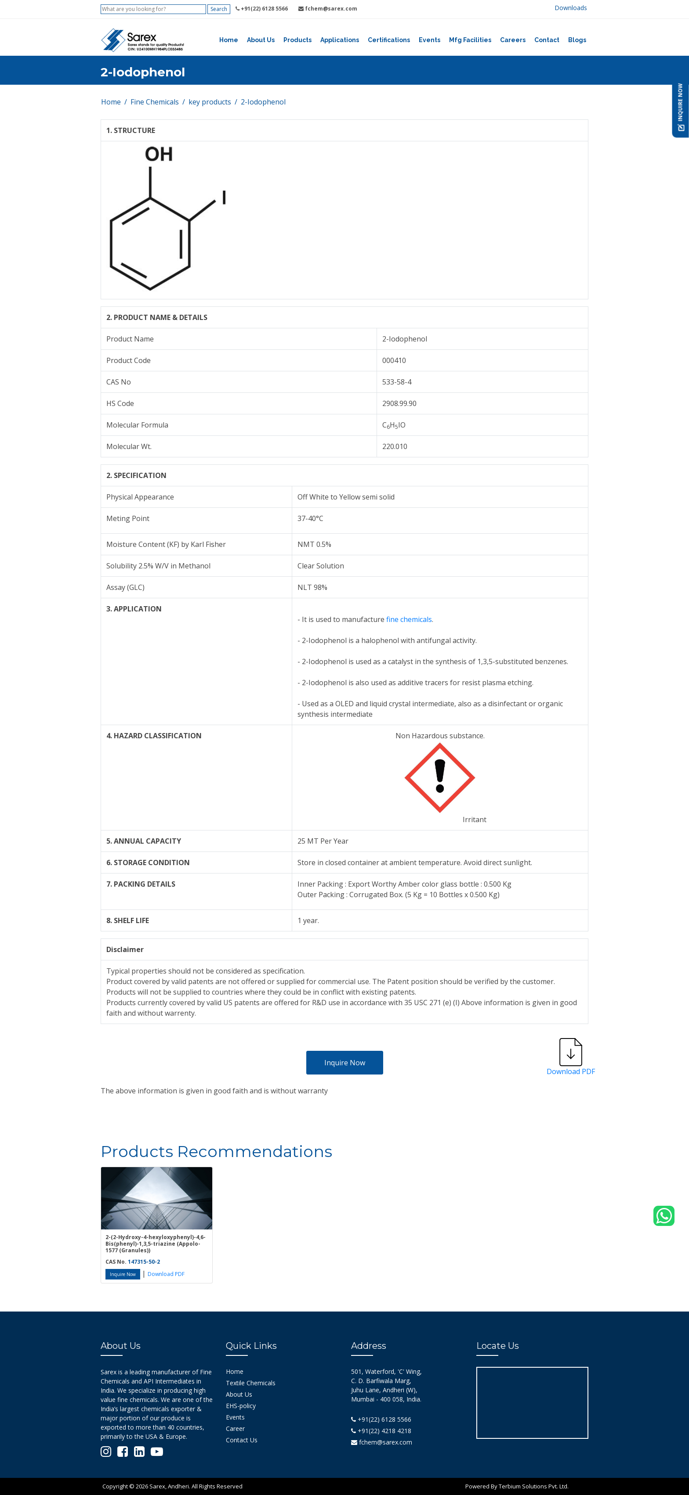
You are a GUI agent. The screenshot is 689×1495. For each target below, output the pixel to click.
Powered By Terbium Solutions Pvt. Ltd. (517, 1486)
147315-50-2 (144, 1261)
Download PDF (166, 1274)
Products (297, 39)
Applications (339, 39)
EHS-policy (241, 1406)
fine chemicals (409, 619)
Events (429, 39)
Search (218, 9)
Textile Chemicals (251, 1383)
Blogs (577, 39)
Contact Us (241, 1440)
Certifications (389, 39)
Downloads (571, 8)
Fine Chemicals (155, 102)
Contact (546, 39)
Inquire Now (344, 1062)
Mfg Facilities (470, 39)
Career (235, 1428)
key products (210, 102)
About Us (261, 39)
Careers (513, 39)
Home (228, 39)
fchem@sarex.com (381, 1442)
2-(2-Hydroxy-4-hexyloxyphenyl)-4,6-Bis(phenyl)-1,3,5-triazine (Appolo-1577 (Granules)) (155, 1243)
